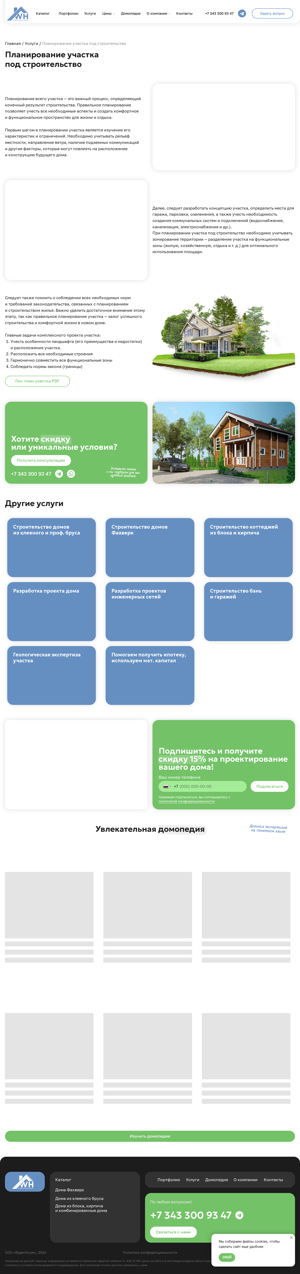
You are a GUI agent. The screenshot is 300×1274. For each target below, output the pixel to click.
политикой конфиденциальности (187, 801)
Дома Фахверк (69, 1189)
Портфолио (68, 13)
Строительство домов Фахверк (140, 530)
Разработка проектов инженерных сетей (139, 594)
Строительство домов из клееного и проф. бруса (46, 530)
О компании (157, 13)
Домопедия (130, 13)
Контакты (184, 13)
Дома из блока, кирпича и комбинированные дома (81, 1208)
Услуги (90, 13)
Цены (107, 13)
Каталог (43, 13)
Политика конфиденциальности (150, 1252)
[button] (272, 13)
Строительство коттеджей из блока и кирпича (244, 530)
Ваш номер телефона (180, 777)
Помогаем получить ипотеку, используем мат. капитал (149, 658)
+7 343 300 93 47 (219, 13)
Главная (13, 43)
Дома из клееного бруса (79, 1198)
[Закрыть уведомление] (291, 1237)
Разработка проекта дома (46, 591)
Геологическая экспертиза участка (47, 658)
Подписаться (269, 786)
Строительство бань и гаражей (236, 594)
